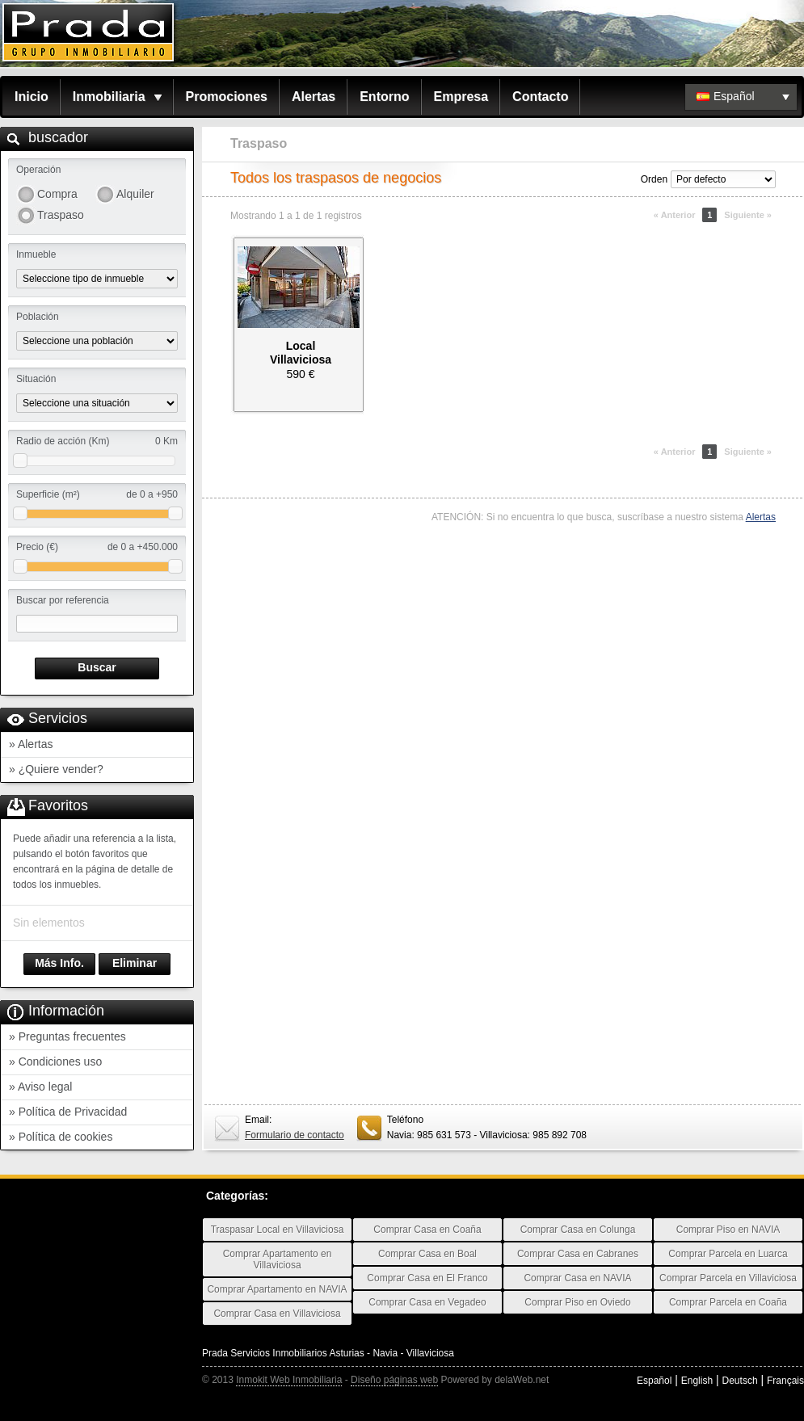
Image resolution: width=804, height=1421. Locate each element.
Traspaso (60, 214)
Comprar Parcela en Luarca (727, 1253)
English (697, 1380)
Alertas (313, 96)
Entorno (384, 96)
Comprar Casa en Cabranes (577, 1253)
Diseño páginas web (394, 1379)
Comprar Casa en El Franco (427, 1278)
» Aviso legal (40, 1086)
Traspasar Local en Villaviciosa (277, 1229)
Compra (57, 193)
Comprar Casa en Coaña (427, 1229)
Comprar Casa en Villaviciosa (276, 1313)
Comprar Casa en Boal (427, 1253)
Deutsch (740, 1380)
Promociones (226, 96)
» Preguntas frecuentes (67, 1036)
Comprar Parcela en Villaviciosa (728, 1278)
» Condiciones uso (55, 1061)
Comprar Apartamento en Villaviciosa (277, 1259)
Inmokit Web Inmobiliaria (289, 1379)
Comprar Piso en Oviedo (577, 1302)
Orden (654, 179)
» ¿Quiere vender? (56, 769)
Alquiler (135, 193)
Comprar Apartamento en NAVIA (277, 1289)
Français (785, 1380)
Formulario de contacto (294, 1135)
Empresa (461, 96)
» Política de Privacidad (68, 1111)
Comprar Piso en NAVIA (728, 1229)
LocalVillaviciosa (300, 352)
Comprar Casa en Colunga (578, 1229)
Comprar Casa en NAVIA (577, 1278)
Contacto (540, 96)
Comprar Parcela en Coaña (728, 1302)
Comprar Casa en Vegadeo (427, 1302)
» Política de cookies (60, 1136)
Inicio (31, 96)
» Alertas (31, 744)
